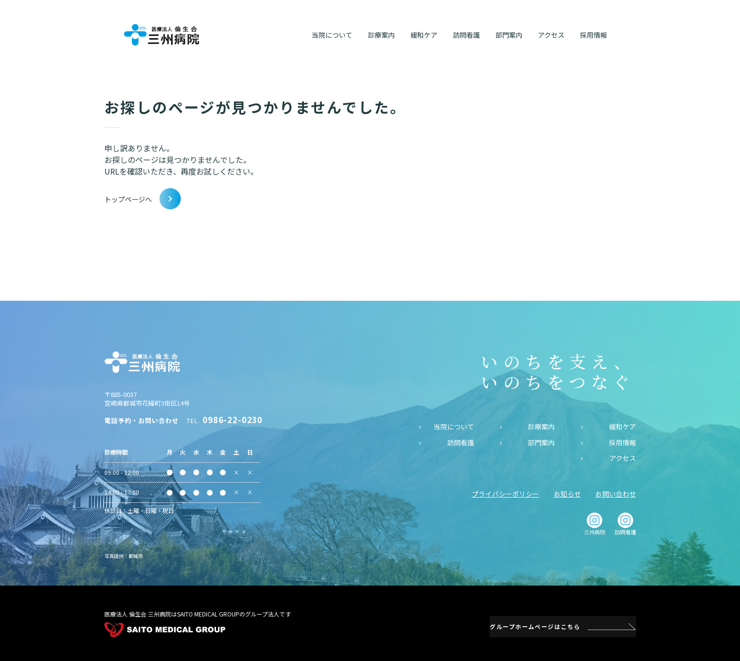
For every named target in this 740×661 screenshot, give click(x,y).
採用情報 (622, 442)
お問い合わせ (615, 493)
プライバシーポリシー (505, 493)
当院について (454, 426)
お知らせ (567, 493)
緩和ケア (622, 426)
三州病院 (594, 523)
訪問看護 (460, 442)
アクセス (622, 458)
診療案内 (541, 426)
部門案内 (541, 442)
